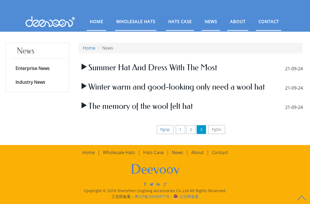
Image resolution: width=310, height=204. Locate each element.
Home (96, 21)
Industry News (30, 82)
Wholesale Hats (135, 21)
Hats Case (180, 21)
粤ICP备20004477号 (153, 196)
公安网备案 (189, 196)
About (237, 21)
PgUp (165, 129)
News (211, 21)
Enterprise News (32, 68)
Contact (268, 21)
